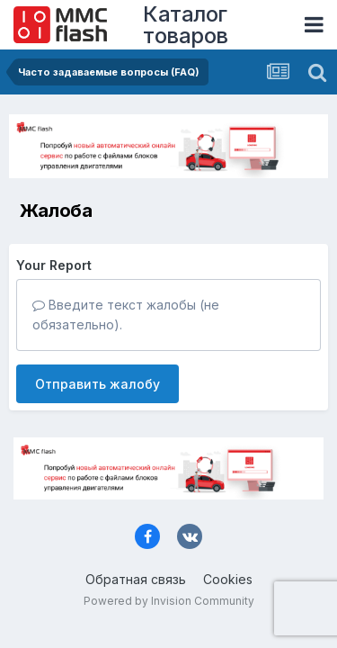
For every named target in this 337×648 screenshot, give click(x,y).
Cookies (228, 579)
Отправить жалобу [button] (97, 384)
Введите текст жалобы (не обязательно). (125, 314)
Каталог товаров (185, 25)
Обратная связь (135, 579)
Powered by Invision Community (169, 601)
